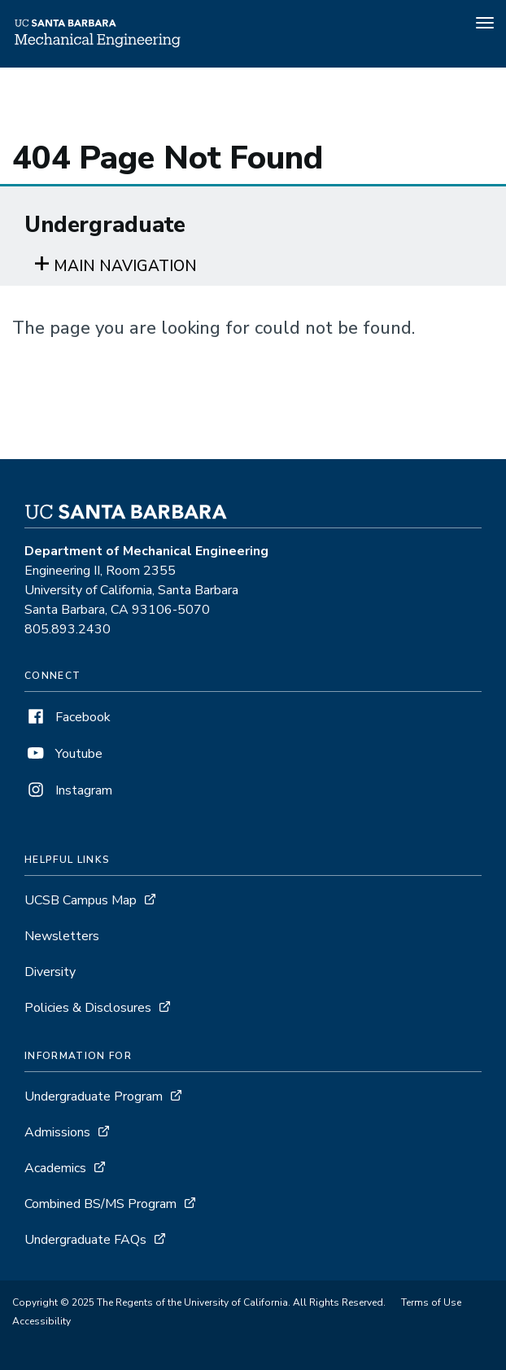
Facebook (67, 717)
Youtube (63, 754)
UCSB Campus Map (80, 900)
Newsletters (61, 936)
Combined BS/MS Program (100, 1204)
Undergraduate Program (93, 1096)
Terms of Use (431, 1302)
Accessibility (41, 1321)
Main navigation (125, 266)
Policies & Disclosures (87, 1008)
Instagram (68, 790)
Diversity (50, 972)
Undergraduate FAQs (85, 1240)
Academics (55, 1168)
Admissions (57, 1132)
